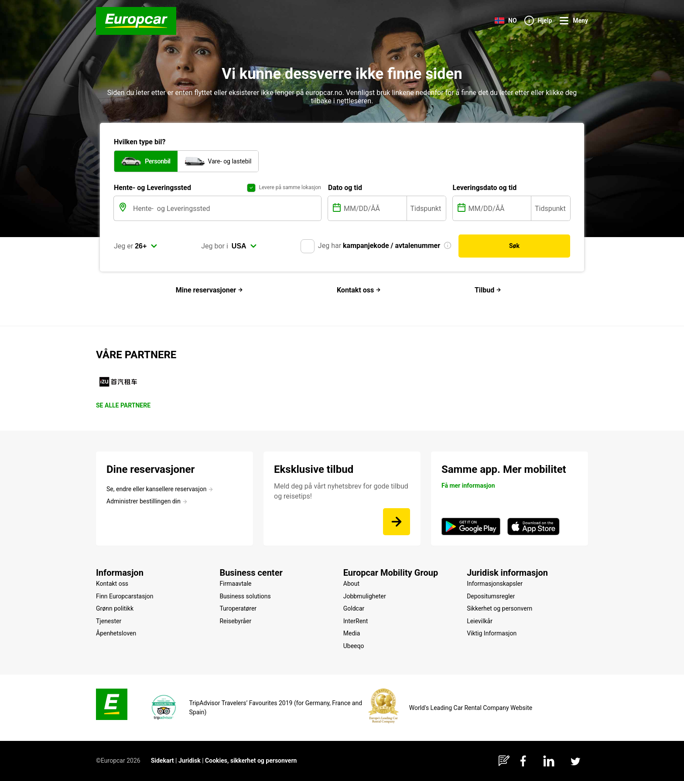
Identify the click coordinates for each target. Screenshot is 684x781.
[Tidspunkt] (426, 209)
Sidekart (162, 760)
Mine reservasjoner (209, 290)
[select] (146, 247)
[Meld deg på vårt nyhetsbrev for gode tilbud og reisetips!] (396, 521)
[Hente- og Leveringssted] (226, 209)
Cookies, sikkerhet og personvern (251, 760)
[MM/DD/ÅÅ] (374, 209)
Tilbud (488, 290)
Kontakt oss (359, 290)
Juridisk (189, 760)
